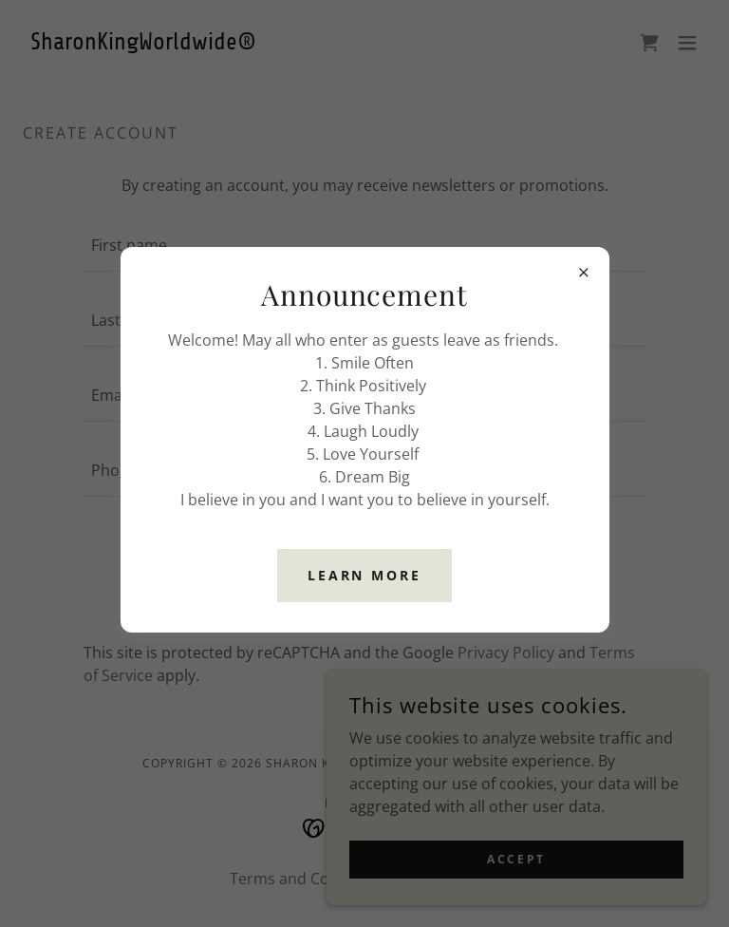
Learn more (365, 575)
